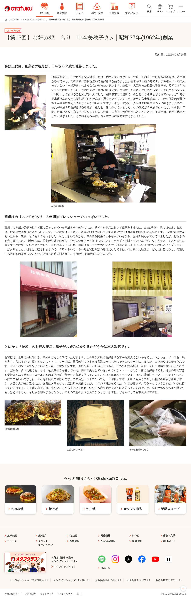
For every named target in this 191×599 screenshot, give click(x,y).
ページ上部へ (183, 588)
